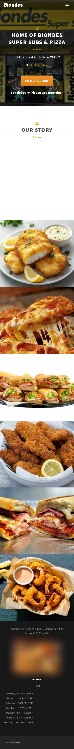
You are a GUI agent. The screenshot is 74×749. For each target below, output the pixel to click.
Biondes (10, 742)
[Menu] (67, 4)
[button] (37, 708)
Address (15, 628)
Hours (37, 685)
